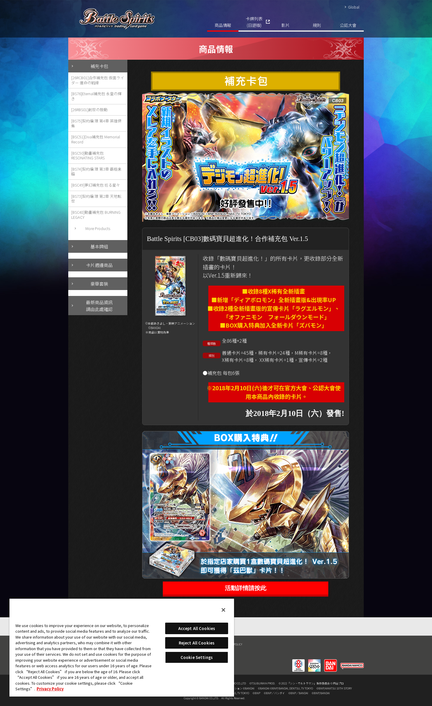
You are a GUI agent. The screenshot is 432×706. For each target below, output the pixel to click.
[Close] (223, 609)
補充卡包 (99, 66)
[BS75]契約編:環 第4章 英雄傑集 (96, 123)
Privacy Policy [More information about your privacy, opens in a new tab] (50, 689)
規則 (317, 25)
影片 (285, 25)
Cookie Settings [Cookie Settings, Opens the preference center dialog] (197, 657)
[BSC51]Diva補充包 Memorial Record (95, 139)
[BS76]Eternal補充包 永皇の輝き (96, 96)
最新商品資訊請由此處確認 (99, 305)
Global (353, 7)
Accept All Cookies (196, 628)
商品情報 (223, 25)
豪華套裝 (99, 283)
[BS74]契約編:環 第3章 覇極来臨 (96, 171)
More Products (97, 228)
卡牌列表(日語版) (254, 21)
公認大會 (348, 25)
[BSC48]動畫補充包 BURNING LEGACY (96, 214)
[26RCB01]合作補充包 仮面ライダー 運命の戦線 (97, 80)
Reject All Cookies (197, 643)
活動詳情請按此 (245, 588)
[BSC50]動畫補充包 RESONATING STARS (88, 155)
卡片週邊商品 (99, 265)
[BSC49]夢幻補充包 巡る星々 (95, 185)
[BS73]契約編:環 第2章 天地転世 (96, 198)
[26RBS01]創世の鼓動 (89, 109)
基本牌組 (99, 246)
